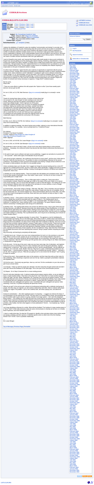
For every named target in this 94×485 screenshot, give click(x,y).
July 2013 (73, 297)
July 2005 (73, 442)
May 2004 (72, 463)
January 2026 (74, 72)
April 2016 (73, 248)
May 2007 (72, 409)
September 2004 (75, 457)
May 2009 (72, 372)
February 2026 (74, 70)
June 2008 (73, 389)
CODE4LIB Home (84, 23)
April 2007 (73, 410)
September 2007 (75, 402)
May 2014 (72, 282)
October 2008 (74, 383)
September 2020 (75, 168)
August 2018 (73, 206)
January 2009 (74, 378)
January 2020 (74, 180)
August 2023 (73, 115)
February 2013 (74, 305)
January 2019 (74, 198)
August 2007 (73, 404)
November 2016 (74, 237)
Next (27, 24)
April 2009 (73, 374)
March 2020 (73, 177)
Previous (22, 24)
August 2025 (73, 79)
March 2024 (73, 105)
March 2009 (73, 375)
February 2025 (74, 88)
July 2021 (73, 153)
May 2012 (72, 318)
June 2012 (73, 317)
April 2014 (73, 284)
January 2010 (74, 360)
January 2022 (74, 144)
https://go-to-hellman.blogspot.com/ (14, 136)
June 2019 (73, 190)
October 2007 (74, 401)
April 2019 (73, 193)
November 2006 (74, 418)
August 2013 (73, 296)
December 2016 (74, 236)
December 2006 (74, 416)
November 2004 (74, 454)
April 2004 (73, 464)
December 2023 (74, 109)
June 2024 (73, 100)
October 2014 (74, 275)
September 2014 (75, 276)
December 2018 (74, 200)
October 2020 (74, 166)
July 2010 (73, 351)
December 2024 (74, 91)
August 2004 (73, 458)
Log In (74, 48)
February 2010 (74, 359)
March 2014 (73, 285)
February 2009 (74, 377)
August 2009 (73, 368)
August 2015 (73, 260)
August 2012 (73, 314)
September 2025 (75, 78)
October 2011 (74, 329)
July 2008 (73, 387)
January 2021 (74, 162)
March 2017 (73, 231)
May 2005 (72, 445)
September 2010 (75, 348)
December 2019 (74, 181)
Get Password (77, 50)
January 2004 (74, 469)
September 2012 (75, 312)
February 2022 (74, 142)
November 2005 (74, 436)
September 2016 (75, 240)
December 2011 (74, 326)
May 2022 (72, 138)
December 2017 (74, 218)
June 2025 (73, 82)
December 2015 (74, 254)
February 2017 (74, 233)
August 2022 (73, 133)
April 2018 (73, 212)
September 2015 (75, 258)
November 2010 (74, 345)
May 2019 (72, 192)
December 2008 (74, 380)
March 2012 (73, 321)
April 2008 (73, 392)
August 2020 (73, 169)
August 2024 (73, 97)
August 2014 (73, 278)
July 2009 (73, 369)
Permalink (27, 326)
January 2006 (74, 433)
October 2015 (74, 257)
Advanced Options (75, 36)
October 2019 (74, 184)
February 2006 (74, 431)
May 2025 (72, 84)
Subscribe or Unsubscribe (81, 58)
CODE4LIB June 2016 (85, 25)
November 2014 (74, 273)
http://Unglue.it (19, 134)
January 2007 (74, 415)
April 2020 (73, 175)
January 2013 (74, 306)
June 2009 (73, 371)
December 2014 (74, 272)
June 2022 (73, 136)
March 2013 (73, 303)
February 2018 (74, 215)
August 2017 (73, 224)
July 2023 (73, 117)
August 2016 (73, 242)
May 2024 (72, 102)
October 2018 (74, 203)
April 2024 (73, 103)
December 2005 (74, 434)
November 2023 (74, 111)
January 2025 (74, 90)
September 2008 (75, 384)
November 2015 (74, 255)
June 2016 (73, 245)
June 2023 (73, 118)
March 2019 (73, 195)
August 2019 (73, 187)
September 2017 (75, 222)
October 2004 (74, 455)
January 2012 (74, 324)
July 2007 (73, 405)
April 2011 (73, 338)
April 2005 (73, 446)
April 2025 (73, 85)
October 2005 (74, 437)
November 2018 (74, 201)
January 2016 (74, 252)
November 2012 (74, 309)
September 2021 (75, 150)
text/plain (21, 42)
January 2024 (74, 108)
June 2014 (73, 281)
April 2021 (73, 157)
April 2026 (73, 67)
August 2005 (73, 440)
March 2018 (73, 213)
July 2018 (73, 207)
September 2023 (75, 114)
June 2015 (73, 263)
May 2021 (72, 156)
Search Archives (75, 33)
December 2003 (74, 470)
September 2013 (75, 294)
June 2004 (73, 461)
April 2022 (73, 139)
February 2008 (74, 395)
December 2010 (74, 344)
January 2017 (74, 234)
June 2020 (73, 172)
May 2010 (72, 354)
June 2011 (73, 335)
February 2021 (74, 160)
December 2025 (74, 73)
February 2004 (74, 467)
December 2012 (74, 308)
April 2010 (73, 356)
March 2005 (73, 448)
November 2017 (74, 219)
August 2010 (73, 350)
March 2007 (73, 412)
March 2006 (73, 430)
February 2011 (74, 341)
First (16, 24)
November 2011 (74, 327)
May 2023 (72, 120)
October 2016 (74, 239)
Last (32, 24)
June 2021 (73, 154)
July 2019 (73, 189)
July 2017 (73, 225)
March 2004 (73, 466)
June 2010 (73, 353)
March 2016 (73, 249)
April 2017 (73, 230)
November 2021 (74, 147)
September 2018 (75, 204)
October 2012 (74, 311)
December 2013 (74, 290)
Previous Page (18, 326)
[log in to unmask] (31, 36)
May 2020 (72, 174)
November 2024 (74, 93)
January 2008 (74, 396)
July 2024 (73, 99)
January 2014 (74, 288)
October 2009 (74, 365)
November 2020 (74, 165)
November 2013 (74, 291)
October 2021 (74, 148)
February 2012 (74, 323)
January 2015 (74, 270)
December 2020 (74, 163)
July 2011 (73, 333)
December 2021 (74, 145)
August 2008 (73, 386)
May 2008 (72, 390)
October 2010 (74, 347)
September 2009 (75, 366)
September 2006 (75, 421)
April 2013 (73, 302)
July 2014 (73, 279)
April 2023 (73, 121)
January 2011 (74, 342)
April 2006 (73, 428)
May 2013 (72, 300)
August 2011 (73, 332)
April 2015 (73, 266)
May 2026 (72, 66)
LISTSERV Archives (85, 20)
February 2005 (74, 449)
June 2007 (73, 407)
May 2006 (72, 427)
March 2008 (73, 393)
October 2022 (74, 130)
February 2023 (74, 124)
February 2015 (74, 269)
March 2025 (73, 87)
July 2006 (73, 424)
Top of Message (8, 326)
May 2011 (72, 336)
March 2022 (73, 141)
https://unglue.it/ (30, 134)
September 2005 (75, 439)
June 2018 (73, 209)
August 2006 (73, 422)
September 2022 (75, 132)
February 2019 (74, 197)
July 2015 (73, 261)
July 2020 (73, 171)
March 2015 (73, 267)
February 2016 (74, 251)
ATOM (79, 476)
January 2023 (74, 126)
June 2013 (73, 299)
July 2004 (73, 460)
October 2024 (74, 94)
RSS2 (89, 476)
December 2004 (74, 452)
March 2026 (73, 69)
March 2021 (73, 159)
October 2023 (74, 112)
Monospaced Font (20, 29)
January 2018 (74, 216)
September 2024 (75, 96)
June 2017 (73, 227)
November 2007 (74, 399)
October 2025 (74, 76)
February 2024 (74, 106)
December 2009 (74, 362)
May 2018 (72, 210)
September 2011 (75, 330)
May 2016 (72, 246)
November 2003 (74, 472)
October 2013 (74, 293)
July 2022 (73, 135)
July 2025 (73, 81)
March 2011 (73, 339)
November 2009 (74, 363)
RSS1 (84, 476)
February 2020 (74, 178)
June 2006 (73, 425)
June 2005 (73, 443)
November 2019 (74, 183)
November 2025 (74, 75)
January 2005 (74, 451)
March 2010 (73, 357)
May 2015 (72, 264)
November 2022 (74, 129)
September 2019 (75, 186)
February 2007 (74, 413)
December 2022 (74, 127)
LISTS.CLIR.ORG (6, 482)
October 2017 (74, 221)
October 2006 (74, 419)
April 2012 (73, 320)
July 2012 (73, 315)
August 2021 (73, 151)
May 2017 (72, 228)
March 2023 (73, 123)
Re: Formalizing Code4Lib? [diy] (26, 34)
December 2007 (74, 398)
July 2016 (73, 243)
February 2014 (74, 287)
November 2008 (74, 381)
